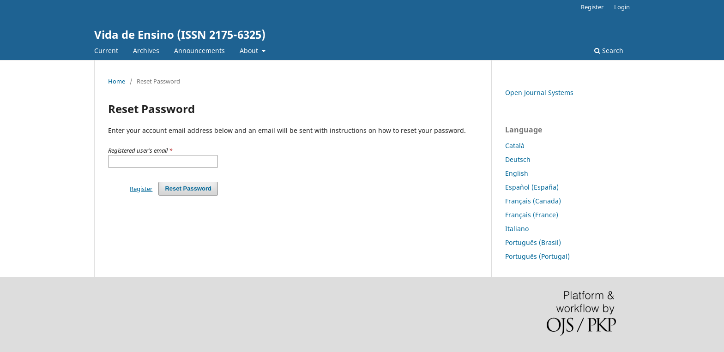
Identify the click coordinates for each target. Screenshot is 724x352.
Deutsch (518, 159)
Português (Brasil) (533, 242)
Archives (146, 50)
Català (515, 145)
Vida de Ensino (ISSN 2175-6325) (179, 34)
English (516, 173)
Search (608, 50)
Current (106, 50)
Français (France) (531, 214)
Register (592, 7)
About (250, 50)
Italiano (517, 228)
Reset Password (188, 188)
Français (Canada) (533, 201)
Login (622, 7)
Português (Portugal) (537, 256)
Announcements (199, 50)
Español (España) (532, 187)
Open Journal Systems (539, 92)
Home (116, 81)
